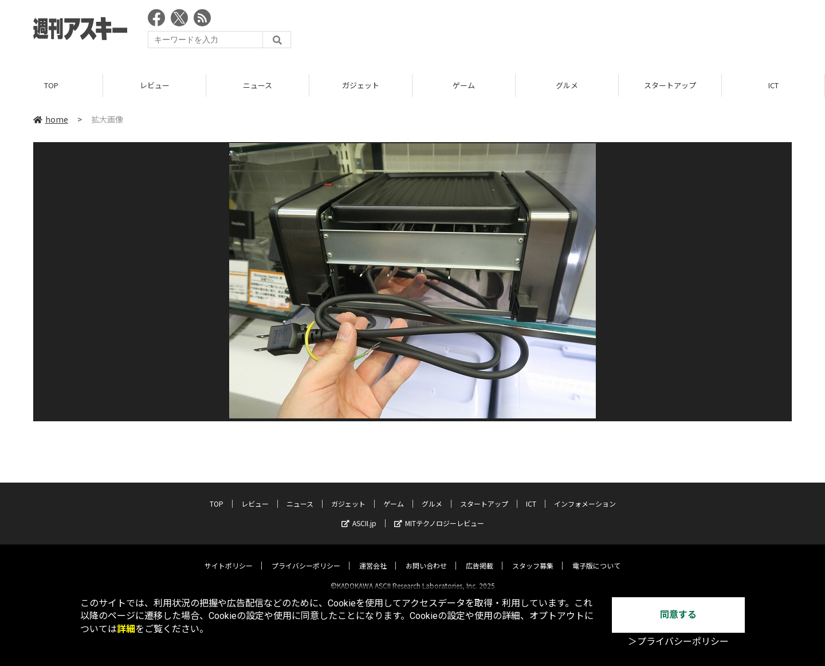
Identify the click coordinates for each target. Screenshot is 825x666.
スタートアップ (670, 85)
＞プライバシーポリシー (678, 641)
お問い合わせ (426, 556)
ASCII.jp (358, 513)
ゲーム (464, 85)
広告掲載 (479, 556)
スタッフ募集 (532, 556)
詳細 (126, 629)
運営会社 (373, 556)
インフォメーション (585, 494)
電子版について (596, 556)
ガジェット (360, 85)
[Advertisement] (583, 31)
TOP (51, 85)
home (50, 120)
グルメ (567, 85)
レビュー (155, 85)
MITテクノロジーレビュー (439, 513)
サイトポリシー (229, 556)
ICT (773, 85)
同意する (678, 614)
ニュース (257, 85)
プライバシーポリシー (306, 556)
